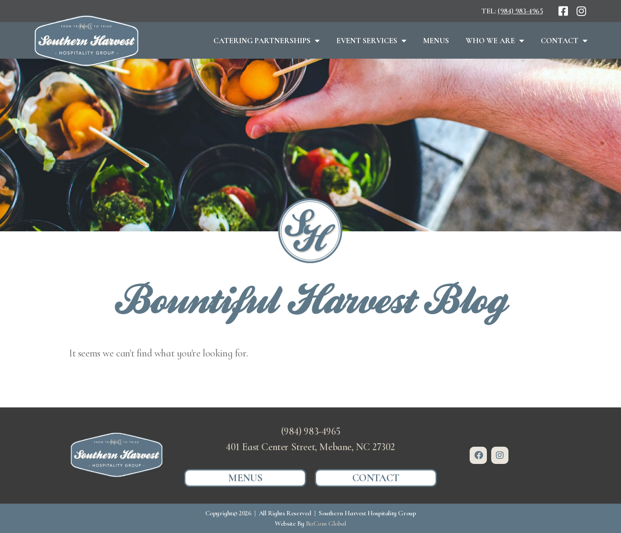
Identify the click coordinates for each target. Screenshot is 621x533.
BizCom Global (326, 523)
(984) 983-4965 (520, 11)
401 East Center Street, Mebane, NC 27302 (310, 447)
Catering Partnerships (266, 40)
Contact (564, 40)
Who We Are (495, 40)
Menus (436, 40)
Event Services (371, 40)
